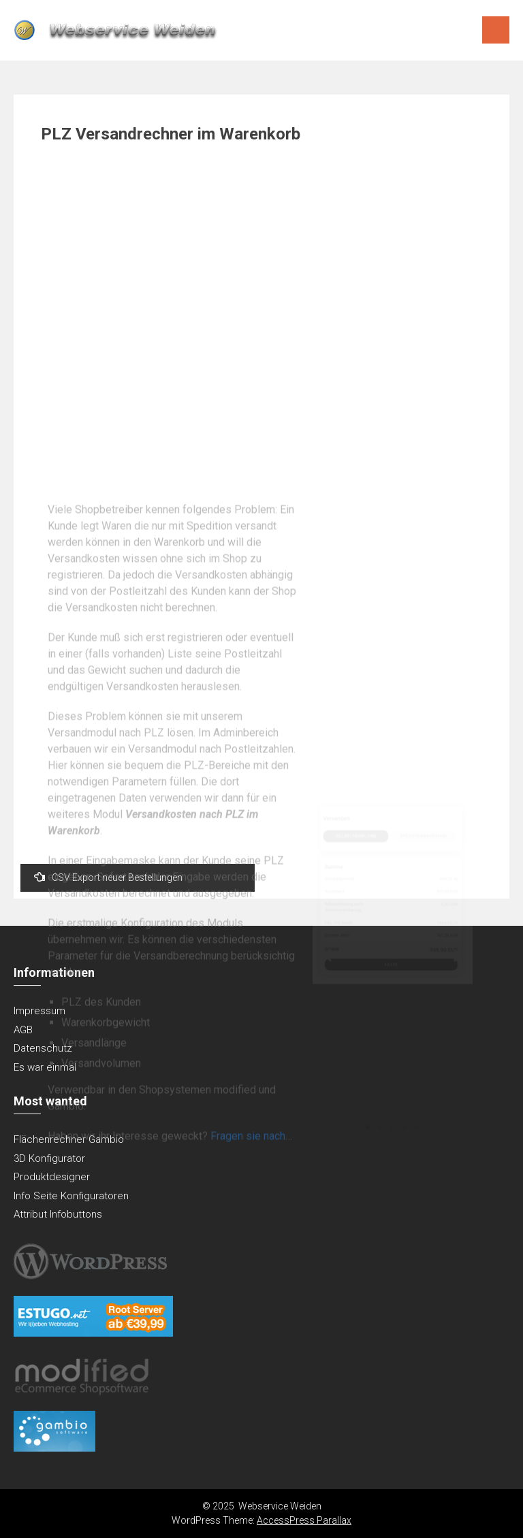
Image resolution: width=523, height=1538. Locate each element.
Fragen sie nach (247, 1293)
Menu (495, 30)
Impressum (39, 1011)
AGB (23, 1030)
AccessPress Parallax (304, 1520)
